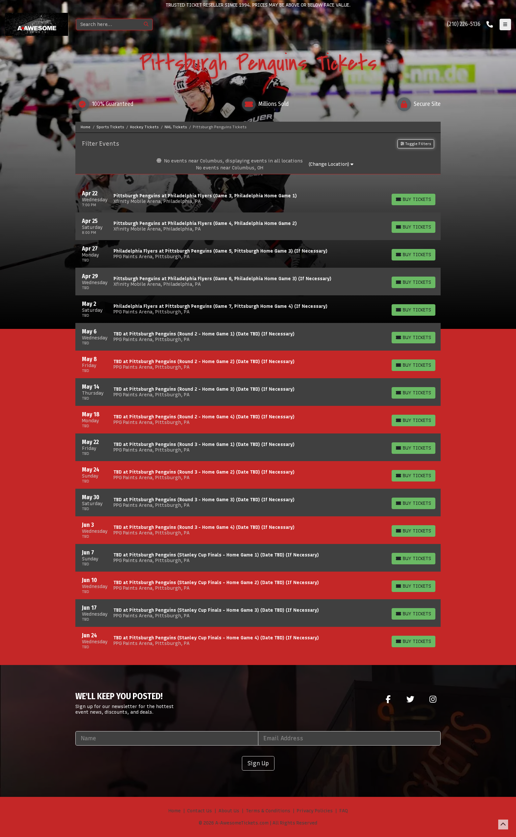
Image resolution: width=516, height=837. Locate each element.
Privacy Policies (315, 811)
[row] (258, 198)
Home (174, 811)
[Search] (108, 24)
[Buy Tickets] (413, 199)
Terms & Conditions (268, 811)
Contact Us (199, 811)
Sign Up (258, 763)
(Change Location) (330, 164)
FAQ (343, 811)
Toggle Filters (415, 143)
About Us (229, 811)
